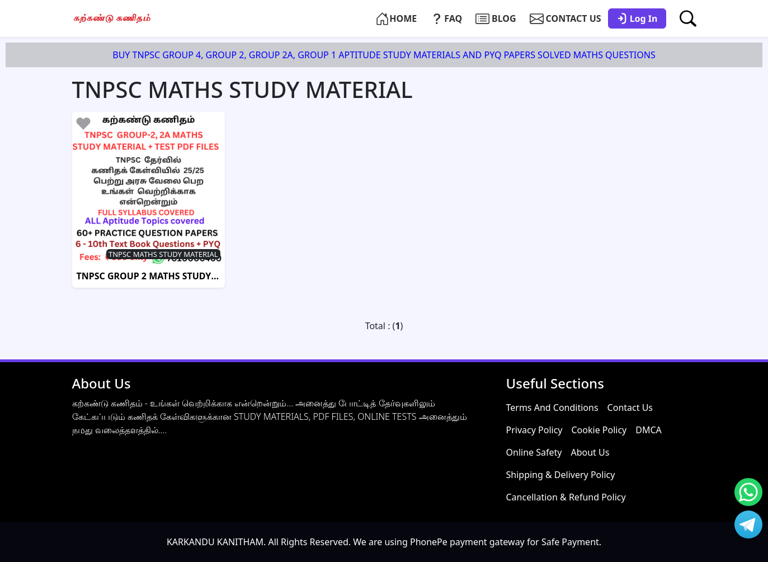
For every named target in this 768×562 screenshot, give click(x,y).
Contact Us (630, 407)
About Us (590, 452)
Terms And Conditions (552, 407)
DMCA (648, 430)
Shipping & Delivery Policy (560, 475)
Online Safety (534, 452)
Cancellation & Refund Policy (566, 497)
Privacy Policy (534, 430)
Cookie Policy (598, 430)
